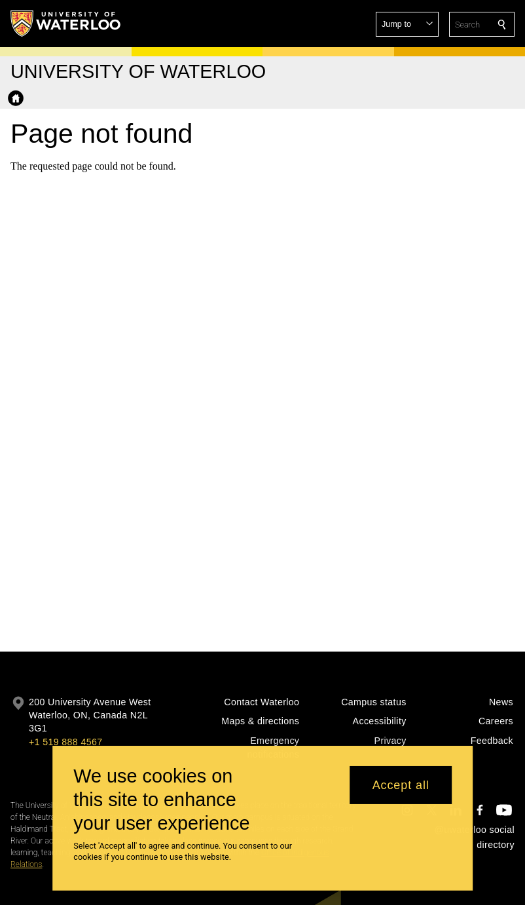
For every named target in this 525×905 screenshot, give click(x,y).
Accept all (400, 793)
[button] (407, 24)
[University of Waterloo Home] (66, 23)
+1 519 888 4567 (65, 742)
